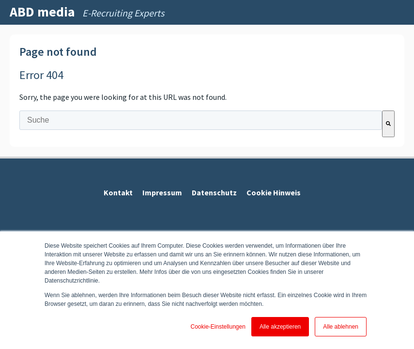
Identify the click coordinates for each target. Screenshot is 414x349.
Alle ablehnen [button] (340, 326)
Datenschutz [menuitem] (214, 192)
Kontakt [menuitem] (118, 192)
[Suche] (388, 124)
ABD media (42, 11)
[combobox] (200, 120)
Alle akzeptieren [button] (280, 326)
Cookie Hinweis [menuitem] (273, 192)
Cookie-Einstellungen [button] (217, 326)
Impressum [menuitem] (162, 192)
